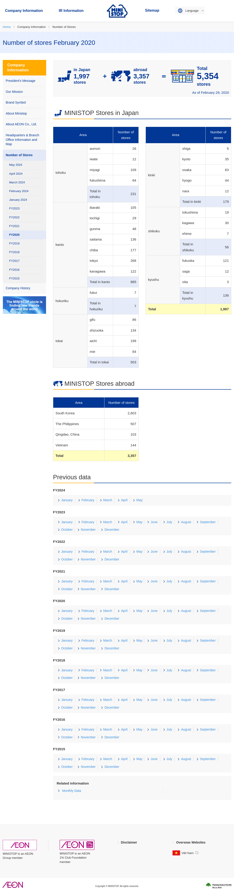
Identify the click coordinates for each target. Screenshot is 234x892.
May (139, 500)
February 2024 (19, 191)
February (88, 500)
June (154, 522)
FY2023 (14, 208)
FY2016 (14, 269)
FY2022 (14, 217)
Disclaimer (129, 842)
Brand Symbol (16, 102)
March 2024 (17, 182)
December (111, 529)
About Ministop (16, 113)
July (169, 522)
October (67, 529)
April (124, 500)
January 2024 (18, 199)
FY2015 (14, 278)
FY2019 (14, 243)
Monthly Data (71, 791)
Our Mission (14, 92)
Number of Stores (19, 155)
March (107, 500)
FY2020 (14, 234)
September (207, 522)
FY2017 (14, 261)
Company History (18, 288)
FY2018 (14, 252)
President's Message (20, 81)
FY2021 (14, 226)
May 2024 (15, 164)
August (186, 522)
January (67, 500)
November (88, 529)
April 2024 (16, 173)
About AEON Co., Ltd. (21, 124)
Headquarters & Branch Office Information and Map (22, 139)
